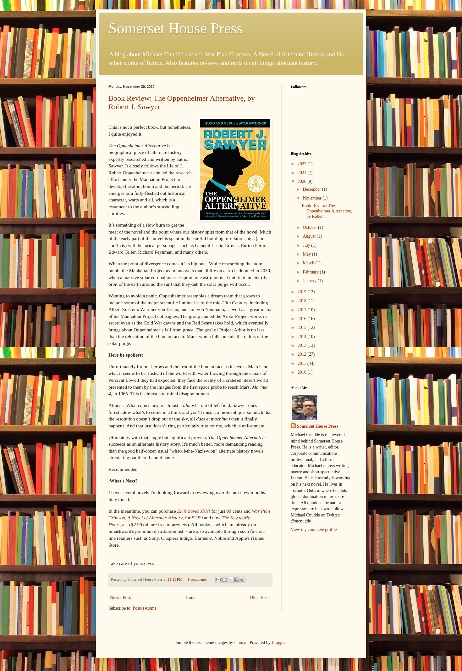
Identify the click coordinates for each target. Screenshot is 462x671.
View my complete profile (314, 529)
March (309, 263)
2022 (303, 163)
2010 (303, 372)
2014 (303, 336)
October (310, 227)
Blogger (278, 642)
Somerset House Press (175, 28)
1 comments (197, 579)
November (312, 198)
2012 (303, 354)
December (312, 189)
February (311, 272)
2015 (303, 327)
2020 (303, 181)
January (310, 281)
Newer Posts (121, 597)
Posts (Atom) (144, 608)
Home (191, 597)
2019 (303, 292)
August (309, 236)
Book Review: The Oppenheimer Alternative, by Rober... (327, 211)
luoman (240, 642)
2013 (303, 345)
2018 (303, 300)
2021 (303, 172)
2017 (303, 309)
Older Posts (260, 597)
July (307, 245)
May (307, 254)
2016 (303, 318)
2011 (302, 363)
